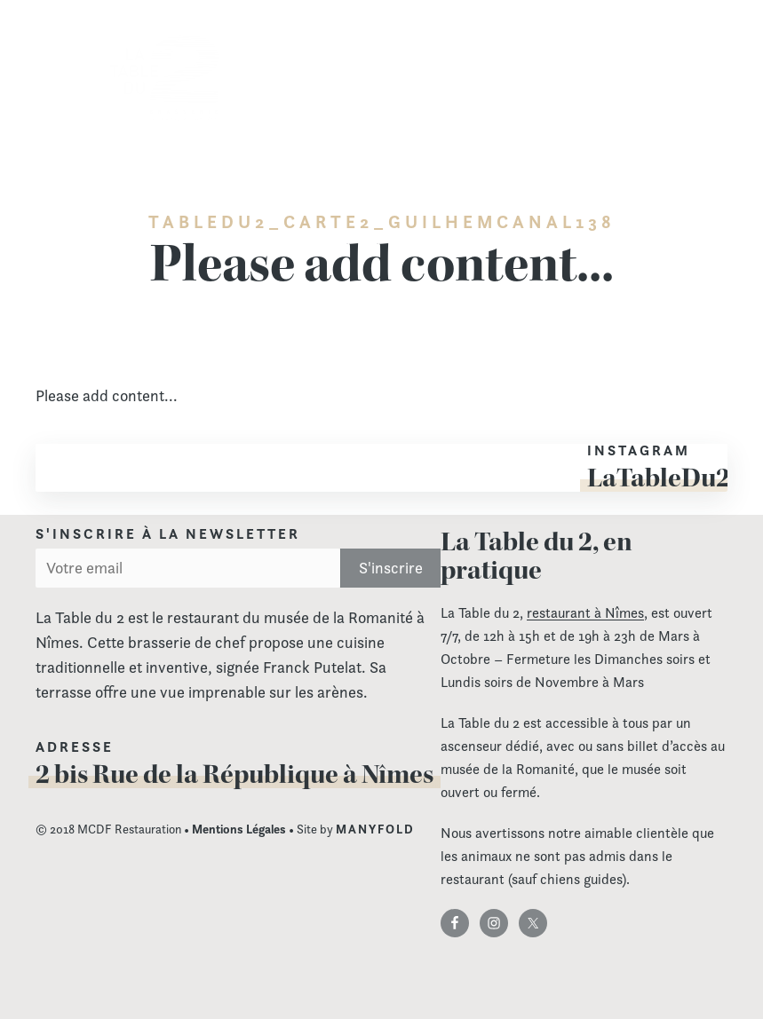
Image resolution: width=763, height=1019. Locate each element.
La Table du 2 (164, 79)
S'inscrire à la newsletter (168, 534)
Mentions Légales (239, 829)
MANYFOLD (375, 829)
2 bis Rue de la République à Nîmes (234, 774)
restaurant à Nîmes (585, 613)
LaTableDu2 (658, 477)
